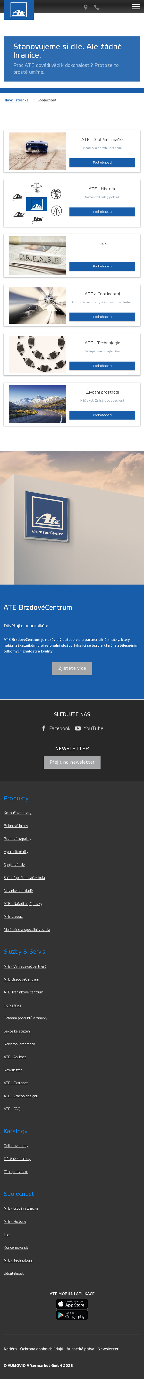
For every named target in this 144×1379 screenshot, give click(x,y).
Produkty (16, 798)
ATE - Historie (15, 1222)
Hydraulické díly (16, 852)
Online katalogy (16, 1146)
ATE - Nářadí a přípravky (23, 904)
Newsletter (13, 1070)
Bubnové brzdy (16, 826)
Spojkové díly (14, 865)
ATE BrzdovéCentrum (21, 979)
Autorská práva (80, 1349)
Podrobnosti (102, 163)
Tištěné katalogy (17, 1159)
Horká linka (12, 1005)
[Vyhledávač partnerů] (85, 7)
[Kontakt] (97, 7)
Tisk (7, 1234)
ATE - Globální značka (21, 1208)
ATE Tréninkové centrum (23, 992)
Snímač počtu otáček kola (24, 878)
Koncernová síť (16, 1248)
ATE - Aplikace (15, 1057)
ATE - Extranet (16, 1083)
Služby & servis (24, 952)
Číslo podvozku (16, 1172)
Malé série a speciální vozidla (27, 930)
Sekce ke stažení (17, 1031)
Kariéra (10, 1349)
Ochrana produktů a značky (25, 1018)
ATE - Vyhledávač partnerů (25, 967)
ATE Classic (13, 917)
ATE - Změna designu (21, 1096)
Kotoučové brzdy (18, 813)
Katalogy (15, 1131)
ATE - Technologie (18, 1260)
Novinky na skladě (18, 891)
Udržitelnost (14, 1274)
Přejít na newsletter (72, 762)
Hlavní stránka (16, 100)
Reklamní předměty (19, 1044)
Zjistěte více (72, 668)
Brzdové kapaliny (17, 839)
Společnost (19, 1194)
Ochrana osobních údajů (41, 1349)
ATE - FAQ (12, 1109)
